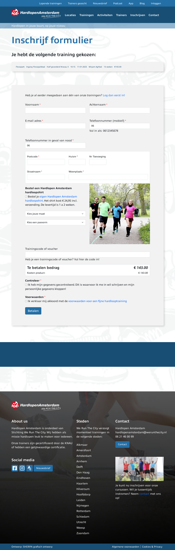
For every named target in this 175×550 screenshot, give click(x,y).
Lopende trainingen (50, 3)
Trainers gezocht (77, 3)
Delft (79, 466)
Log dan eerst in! (114, 95)
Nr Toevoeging (97, 156)
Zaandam (82, 533)
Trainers (121, 15)
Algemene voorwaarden (125, 546)
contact (144, 493)
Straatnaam (33, 171)
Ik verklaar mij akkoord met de (77, 301)
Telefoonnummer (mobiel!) (106, 120)
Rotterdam (83, 511)
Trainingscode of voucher (41, 248)
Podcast (117, 3)
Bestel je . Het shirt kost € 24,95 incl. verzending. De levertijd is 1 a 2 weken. (51, 201)
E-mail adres (33, 120)
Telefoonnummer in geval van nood (48, 140)
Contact (154, 15)
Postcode (32, 156)
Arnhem (81, 461)
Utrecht (81, 522)
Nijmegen (82, 505)
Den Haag (82, 472)
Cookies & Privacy (152, 546)
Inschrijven (137, 15)
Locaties (70, 15)
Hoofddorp (83, 494)
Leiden (80, 500)
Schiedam (82, 516)
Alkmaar (82, 444)
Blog (142, 3)
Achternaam (97, 104)
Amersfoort (83, 450)
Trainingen (86, 15)
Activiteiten (105, 15)
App (131, 3)
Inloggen (156, 3)
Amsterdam (83, 455)
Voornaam (32, 104)
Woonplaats (75, 171)
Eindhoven (83, 478)
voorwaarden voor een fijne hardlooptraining (97, 301)
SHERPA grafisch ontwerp (37, 546)
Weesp (80, 527)
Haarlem (82, 483)
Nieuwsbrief (100, 3)
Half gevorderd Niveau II (58, 67)
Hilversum (83, 489)
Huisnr (72, 156)
